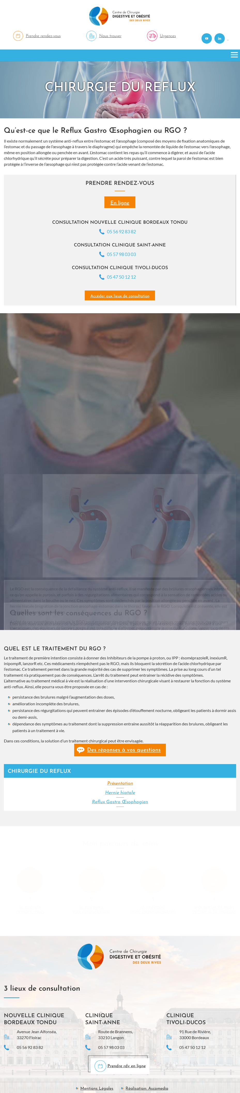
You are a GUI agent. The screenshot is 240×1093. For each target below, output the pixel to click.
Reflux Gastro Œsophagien (120, 802)
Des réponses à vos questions (124, 750)
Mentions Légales (96, 1089)
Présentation (120, 783)
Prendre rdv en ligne (126, 1066)
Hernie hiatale (120, 792)
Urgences (168, 36)
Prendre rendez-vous (43, 36)
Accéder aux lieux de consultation (119, 296)
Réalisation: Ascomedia (147, 1089)
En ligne (119, 203)
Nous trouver (110, 36)
